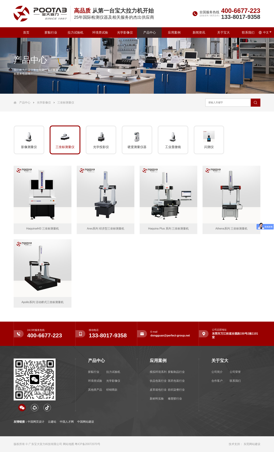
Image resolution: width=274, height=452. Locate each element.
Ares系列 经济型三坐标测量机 (105, 228)
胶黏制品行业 (176, 371)
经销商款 (111, 389)
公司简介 (217, 371)
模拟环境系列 (158, 371)
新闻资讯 (198, 32)
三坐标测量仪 (65, 102)
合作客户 (217, 380)
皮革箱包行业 (158, 389)
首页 (26, 32)
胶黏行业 (50, 32)
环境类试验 (100, 32)
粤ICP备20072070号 (87, 444)
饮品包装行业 (158, 380)
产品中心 (149, 32)
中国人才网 (67, 421)
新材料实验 (157, 398)
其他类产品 (95, 389)
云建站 (52, 421)
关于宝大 (223, 32)
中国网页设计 (36, 421)
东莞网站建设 (252, 444)
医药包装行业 (176, 380)
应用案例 (174, 32)
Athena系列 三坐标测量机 (231, 228)
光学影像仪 (124, 32)
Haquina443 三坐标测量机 (42, 228)
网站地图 (68, 444)
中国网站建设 (85, 421)
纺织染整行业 (176, 389)
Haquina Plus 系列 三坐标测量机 (168, 228)
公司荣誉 (235, 371)
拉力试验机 (75, 32)
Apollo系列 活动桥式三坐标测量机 (42, 302)
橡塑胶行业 (175, 398)
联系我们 (248, 32)
